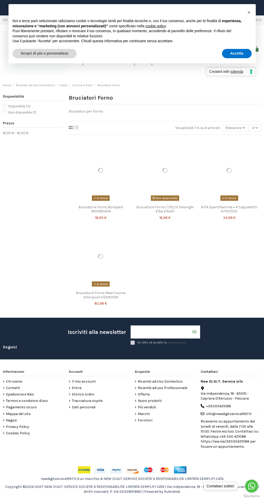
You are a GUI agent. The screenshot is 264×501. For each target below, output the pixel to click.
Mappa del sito (18, 414)
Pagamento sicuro (21, 407)
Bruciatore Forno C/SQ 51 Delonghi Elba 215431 (165, 209)
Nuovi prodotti (150, 401)
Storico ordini (83, 394)
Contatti (13, 388)
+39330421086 (218, 406)
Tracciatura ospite (87, 401)
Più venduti (147, 407)
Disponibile (19, 106)
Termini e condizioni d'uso (27, 401)
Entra (76, 388)
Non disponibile (22, 112)
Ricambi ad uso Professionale (162, 388)
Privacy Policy (17, 427)
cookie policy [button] (155, 26)
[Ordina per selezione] (235, 128)
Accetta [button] (236, 53)
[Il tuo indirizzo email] (160, 332)
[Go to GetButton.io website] (251, 495)
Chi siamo (14, 381)
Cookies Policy (18, 433)
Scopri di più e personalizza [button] (44, 53)
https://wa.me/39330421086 (225, 441)
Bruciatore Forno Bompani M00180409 (101, 209)
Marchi (144, 414)
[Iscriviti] (194, 332)
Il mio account (84, 381)
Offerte (144, 394)
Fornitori (145, 420)
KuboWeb (172, 491)
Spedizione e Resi (20, 394)
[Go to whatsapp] (251, 486)
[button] (249, 12)
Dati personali (84, 407)
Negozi (11, 420)
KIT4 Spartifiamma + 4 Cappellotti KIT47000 (229, 209)
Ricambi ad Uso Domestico (160, 381)
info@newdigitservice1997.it (229, 414)
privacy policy (176, 342)
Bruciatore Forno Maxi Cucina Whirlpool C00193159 (100, 295)
